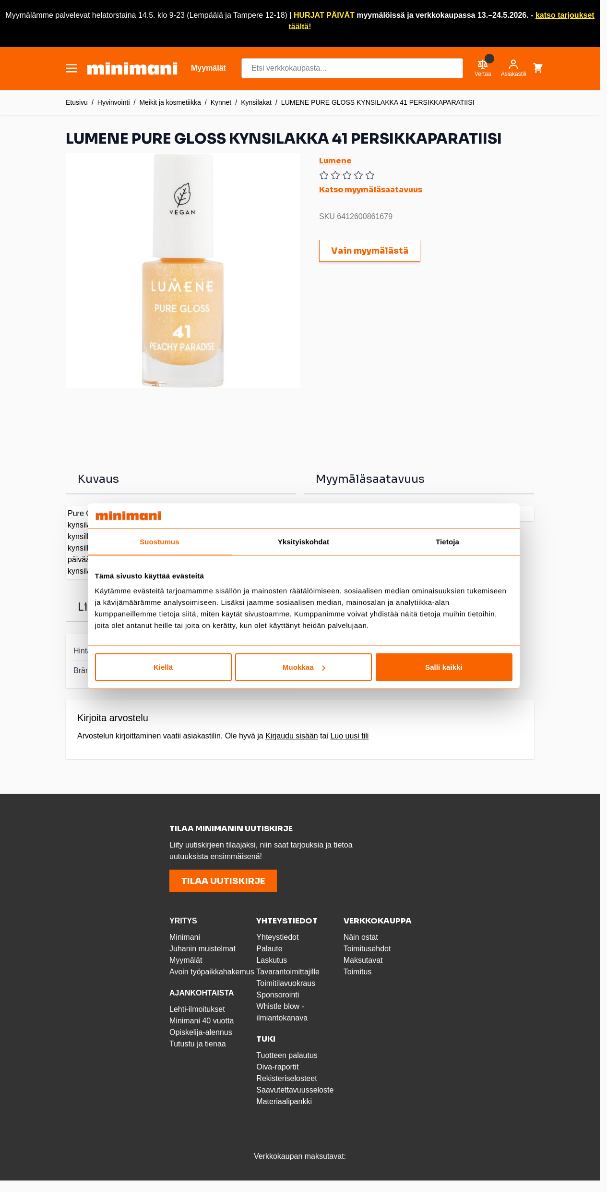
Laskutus (271, 960)
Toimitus (358, 972)
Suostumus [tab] (159, 541)
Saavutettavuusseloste (294, 1090)
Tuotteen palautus (288, 1055)
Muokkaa (304, 667)
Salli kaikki (444, 667)
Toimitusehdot (367, 949)
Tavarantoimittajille (288, 972)
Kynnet (221, 102)
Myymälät (185, 960)
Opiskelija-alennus (200, 1032)
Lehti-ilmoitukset (197, 1009)
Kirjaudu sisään (291, 736)
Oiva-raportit (277, 1067)
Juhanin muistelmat (202, 949)
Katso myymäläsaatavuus (370, 189)
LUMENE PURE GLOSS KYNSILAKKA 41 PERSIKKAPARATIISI (378, 102)
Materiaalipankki (284, 1101)
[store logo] (132, 68)
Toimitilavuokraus (285, 983)
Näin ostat (361, 937)
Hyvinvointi (113, 102)
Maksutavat (363, 960)
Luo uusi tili (349, 736)
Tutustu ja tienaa (197, 1044)
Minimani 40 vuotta (201, 1021)
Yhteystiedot (277, 937)
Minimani (184, 937)
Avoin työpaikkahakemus (211, 972)
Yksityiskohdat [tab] (303, 541)
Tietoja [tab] (447, 541)
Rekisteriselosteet (286, 1078)
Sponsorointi (277, 995)
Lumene (335, 161)
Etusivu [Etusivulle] (77, 102)
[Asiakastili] (513, 68)
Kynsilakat (256, 102)
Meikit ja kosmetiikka (170, 102)
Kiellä (163, 667)
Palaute (269, 949)
